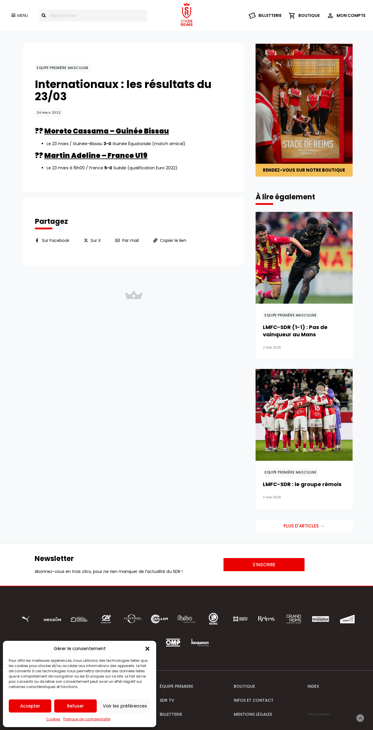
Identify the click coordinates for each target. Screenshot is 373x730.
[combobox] (93, 16)
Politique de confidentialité (86, 719)
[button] (147, 649)
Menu (22, 15)
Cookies (53, 719)
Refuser (75, 706)
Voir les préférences (125, 706)
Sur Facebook (55, 240)
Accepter (30, 706)
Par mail (130, 240)
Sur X (96, 240)
